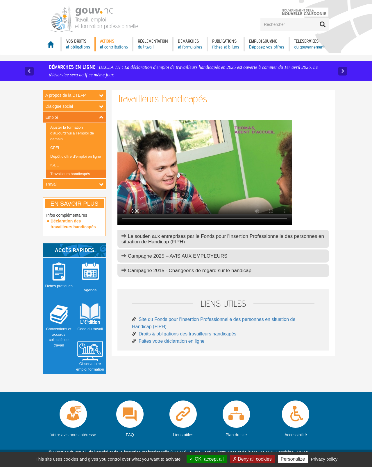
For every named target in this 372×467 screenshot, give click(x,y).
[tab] (223, 239)
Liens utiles (183, 434)
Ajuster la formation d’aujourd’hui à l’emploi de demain (72, 133)
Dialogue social (59, 106)
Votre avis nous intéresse (73, 434)
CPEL (55, 148)
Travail (51, 184)
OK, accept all (206, 459)
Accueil (51, 46)
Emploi (51, 117)
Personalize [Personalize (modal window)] (293, 459)
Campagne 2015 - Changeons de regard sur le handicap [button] (186, 270)
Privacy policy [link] (324, 459)
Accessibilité (296, 434)
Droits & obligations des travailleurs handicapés (187, 333)
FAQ (130, 434)
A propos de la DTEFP (65, 95)
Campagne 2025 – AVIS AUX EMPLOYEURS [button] (174, 256)
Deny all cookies (252, 459)
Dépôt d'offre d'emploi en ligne (75, 156)
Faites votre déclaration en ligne (172, 341)
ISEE (54, 165)
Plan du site (236, 434)
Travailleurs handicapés (70, 174)
